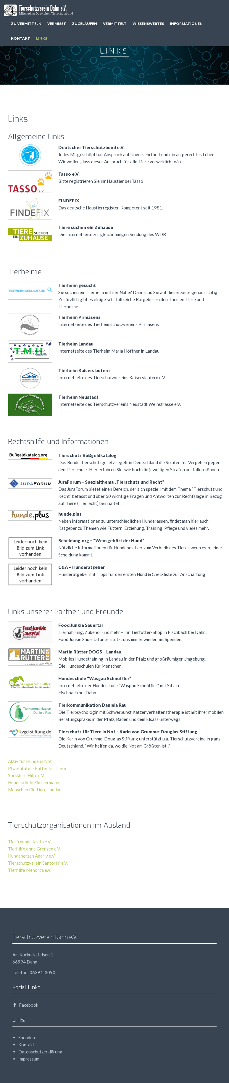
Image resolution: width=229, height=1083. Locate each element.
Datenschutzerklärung (40, 1051)
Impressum (28, 1058)
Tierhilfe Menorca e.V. (29, 870)
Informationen (186, 23)
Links (41, 38)
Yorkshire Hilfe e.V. (26, 775)
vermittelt (115, 23)
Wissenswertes (148, 23)
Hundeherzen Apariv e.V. (31, 855)
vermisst (56, 23)
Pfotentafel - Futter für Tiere (37, 768)
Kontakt (20, 38)
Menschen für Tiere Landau (35, 789)
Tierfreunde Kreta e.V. (29, 841)
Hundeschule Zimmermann (33, 782)
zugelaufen (84, 23)
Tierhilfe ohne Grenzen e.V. (34, 848)
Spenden (26, 1037)
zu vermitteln (26, 23)
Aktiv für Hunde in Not (30, 761)
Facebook (25, 1005)
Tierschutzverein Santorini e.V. (38, 863)
